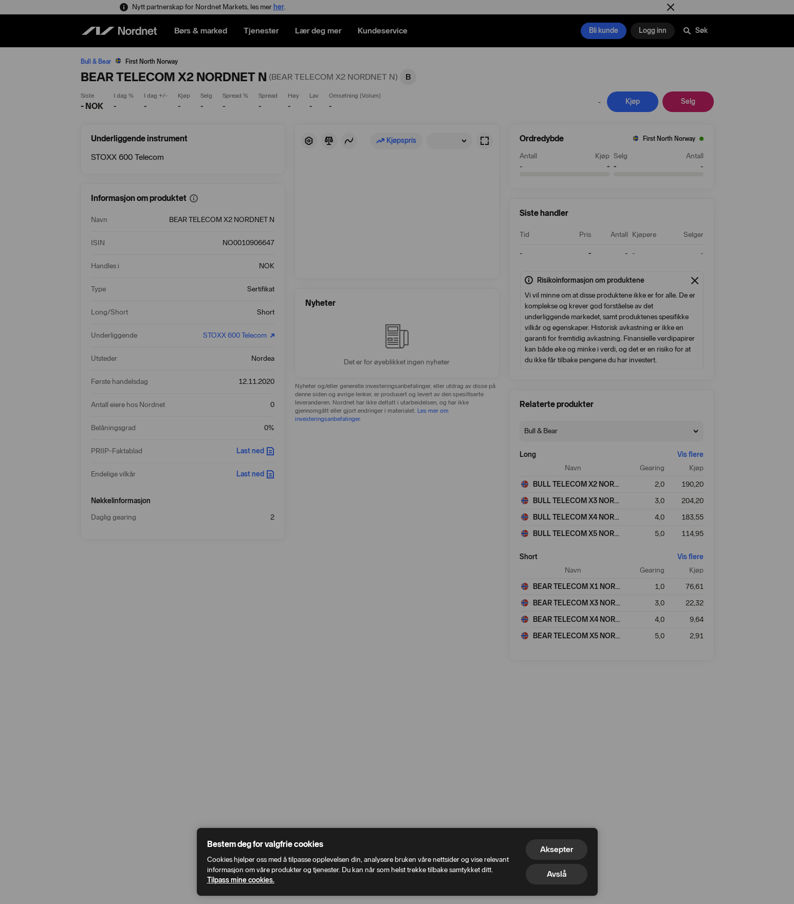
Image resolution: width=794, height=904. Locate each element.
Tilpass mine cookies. (240, 880)
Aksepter (556, 849)
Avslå (556, 874)
